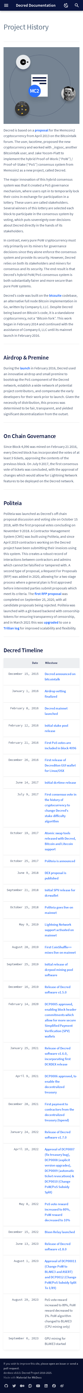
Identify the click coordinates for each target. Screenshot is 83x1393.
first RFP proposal (48, 593)
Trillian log (11, 628)
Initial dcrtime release (60, 782)
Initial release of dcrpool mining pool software (59, 969)
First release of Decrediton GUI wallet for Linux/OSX (60, 765)
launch (25, 368)
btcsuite (55, 295)
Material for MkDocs (29, 1377)
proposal (41, 130)
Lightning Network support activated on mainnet (59, 929)
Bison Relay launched (60, 1232)
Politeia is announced (60, 861)
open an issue (57, 1363)
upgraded (51, 622)
